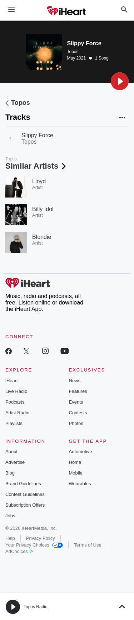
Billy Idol (43, 209)
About (11, 451)
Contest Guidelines (25, 494)
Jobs (10, 515)
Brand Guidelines (23, 483)
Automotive (80, 451)
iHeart (11, 380)
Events (76, 402)
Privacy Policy (40, 538)
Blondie (41, 237)
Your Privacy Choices (34, 545)
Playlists (14, 423)
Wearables (80, 483)
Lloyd (39, 181)
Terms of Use (87, 545)
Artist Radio (17, 412)
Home (75, 462)
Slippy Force (37, 135)
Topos (73, 51)
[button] (120, 81)
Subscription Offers (25, 505)
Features (78, 391)
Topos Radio (36, 606)
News (75, 380)
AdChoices (19, 551)
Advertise (15, 462)
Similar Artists (36, 166)
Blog (10, 473)
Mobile (76, 473)
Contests (78, 412)
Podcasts (14, 402)
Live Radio (16, 391)
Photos (76, 423)
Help (10, 538)
